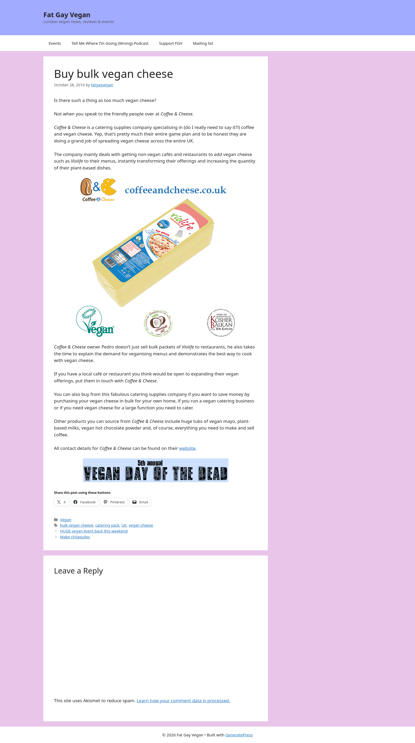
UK (124, 525)
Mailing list (203, 43)
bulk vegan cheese (76, 525)
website (187, 448)
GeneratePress (239, 734)
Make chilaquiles (75, 536)
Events (55, 43)
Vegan (65, 519)
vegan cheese (141, 525)
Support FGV (170, 43)
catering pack (107, 525)
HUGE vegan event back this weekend (94, 531)
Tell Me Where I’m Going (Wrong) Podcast (109, 43)
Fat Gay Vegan (67, 14)
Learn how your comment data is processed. (183, 700)
